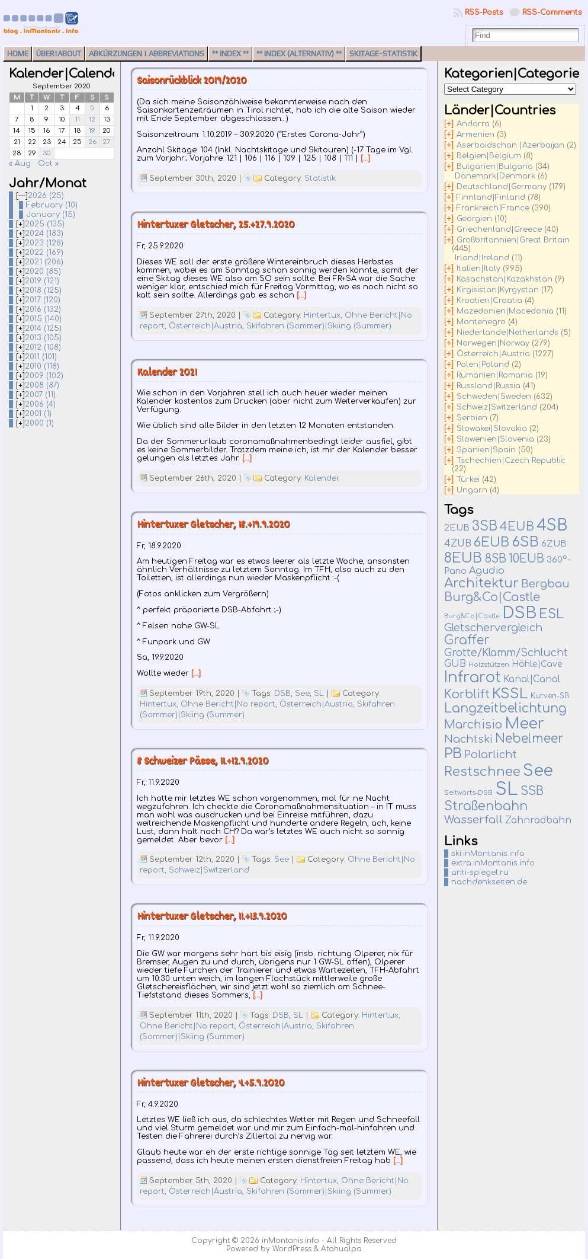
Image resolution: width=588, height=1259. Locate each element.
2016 (43, 309)
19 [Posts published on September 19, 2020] (92, 131)
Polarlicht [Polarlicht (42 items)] (490, 754)
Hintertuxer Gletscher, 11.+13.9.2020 (212, 917)
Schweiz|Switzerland (209, 870)
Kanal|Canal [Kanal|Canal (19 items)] (531, 679)
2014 (43, 328)
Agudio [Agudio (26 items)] (487, 570)
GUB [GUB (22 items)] (455, 664)
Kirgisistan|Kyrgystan (498, 290)
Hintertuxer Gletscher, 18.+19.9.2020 (213, 525)
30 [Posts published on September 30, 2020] (47, 153)
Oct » (48, 163)
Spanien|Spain (486, 450)
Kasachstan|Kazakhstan (504, 279)
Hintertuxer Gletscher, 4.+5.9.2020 (210, 1084)
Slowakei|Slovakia (492, 428)
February (52, 205)
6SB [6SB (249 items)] (525, 542)
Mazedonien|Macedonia (505, 311)
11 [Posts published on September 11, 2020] (77, 119)
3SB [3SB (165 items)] (484, 526)
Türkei (468, 479)
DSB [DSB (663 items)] (519, 613)
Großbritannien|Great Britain (513, 240)
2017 (42, 300)
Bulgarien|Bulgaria (495, 166)
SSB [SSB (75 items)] (532, 791)
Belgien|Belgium (489, 156)
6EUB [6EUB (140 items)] (491, 542)
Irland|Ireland (482, 258)
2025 (45, 224)
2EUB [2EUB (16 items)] (457, 527)
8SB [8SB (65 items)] (495, 558)
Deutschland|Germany (502, 187)
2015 (43, 319)
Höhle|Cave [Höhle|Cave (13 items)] (537, 664)
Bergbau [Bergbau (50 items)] (545, 584)
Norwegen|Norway (493, 343)
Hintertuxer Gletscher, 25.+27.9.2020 (215, 226)
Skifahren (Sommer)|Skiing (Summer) (318, 326)
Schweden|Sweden (494, 396)
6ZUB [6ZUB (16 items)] (554, 543)
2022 (44, 252)
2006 (40, 404)
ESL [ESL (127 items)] (551, 614)
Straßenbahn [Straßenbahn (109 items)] (486, 806)
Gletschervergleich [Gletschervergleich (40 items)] (493, 628)
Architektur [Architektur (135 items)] (481, 583)
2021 (44, 262)
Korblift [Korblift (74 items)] (467, 694)
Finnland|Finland (491, 197)
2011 (41, 357)
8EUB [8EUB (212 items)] (463, 557)
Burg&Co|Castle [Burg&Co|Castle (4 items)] (472, 616)
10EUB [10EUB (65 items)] (526, 558)
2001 (38, 414)
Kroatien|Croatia (489, 300)
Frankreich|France (493, 208)
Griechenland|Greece (499, 229)
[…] (365, 158)
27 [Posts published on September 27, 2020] (106, 142)
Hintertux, (324, 315)
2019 (42, 281)
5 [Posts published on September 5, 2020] (92, 108)
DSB (282, 693)
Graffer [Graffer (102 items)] (467, 640)
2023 (44, 243)
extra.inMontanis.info (493, 863)
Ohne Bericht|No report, (230, 704)
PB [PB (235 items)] (453, 754)
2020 (43, 271)
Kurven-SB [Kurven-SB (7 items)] (550, 696)
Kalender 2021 (167, 373)
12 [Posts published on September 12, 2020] (92, 119)
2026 (46, 195)
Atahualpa (341, 1249)
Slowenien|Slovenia (495, 439)
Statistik (320, 178)
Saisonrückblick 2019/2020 (191, 82)
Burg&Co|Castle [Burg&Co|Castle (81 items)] (492, 597)
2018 (43, 290)
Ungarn (472, 490)
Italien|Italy (478, 268)
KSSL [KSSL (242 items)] (510, 694)
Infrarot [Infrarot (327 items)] (472, 677)
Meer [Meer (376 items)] (524, 723)
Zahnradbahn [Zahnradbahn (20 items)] (538, 820)
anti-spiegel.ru (480, 872)
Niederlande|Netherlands (507, 332)
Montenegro (481, 322)
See (302, 693)
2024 (44, 233)
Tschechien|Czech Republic (511, 460)
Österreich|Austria (493, 354)
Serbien (472, 418)
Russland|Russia (488, 386)
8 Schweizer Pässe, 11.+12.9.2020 (202, 762)
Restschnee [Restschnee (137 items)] (482, 772)
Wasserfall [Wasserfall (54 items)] (473, 819)
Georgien (474, 219)
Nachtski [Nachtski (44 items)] (468, 739)
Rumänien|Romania (495, 375)
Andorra (473, 124)
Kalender (322, 478)
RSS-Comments (552, 12)
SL (319, 693)
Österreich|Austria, (207, 326)
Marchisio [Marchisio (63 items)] (473, 724)
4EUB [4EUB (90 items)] (517, 526)
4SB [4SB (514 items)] (551, 525)
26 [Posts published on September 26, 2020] (92, 142)
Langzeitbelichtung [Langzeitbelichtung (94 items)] (505, 708)
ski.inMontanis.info (488, 853)
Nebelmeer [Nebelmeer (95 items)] (529, 739)
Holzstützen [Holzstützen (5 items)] (488, 665)
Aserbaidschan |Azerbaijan (510, 145)
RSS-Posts (484, 12)
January (50, 214)
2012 (43, 347)
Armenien (475, 134)
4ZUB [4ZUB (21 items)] (457, 543)
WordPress (291, 1249)
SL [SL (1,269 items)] (506, 789)
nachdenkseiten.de (489, 882)
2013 (43, 338)
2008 (42, 385)
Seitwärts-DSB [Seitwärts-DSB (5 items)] (468, 793)
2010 (42, 366)
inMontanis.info (290, 1240)
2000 (39, 423)
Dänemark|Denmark (495, 176)
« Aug (20, 163)
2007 (40, 395)
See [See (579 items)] (538, 770)
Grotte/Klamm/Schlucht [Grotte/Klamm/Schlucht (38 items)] (506, 653)
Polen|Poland (483, 364)
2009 (44, 376)
